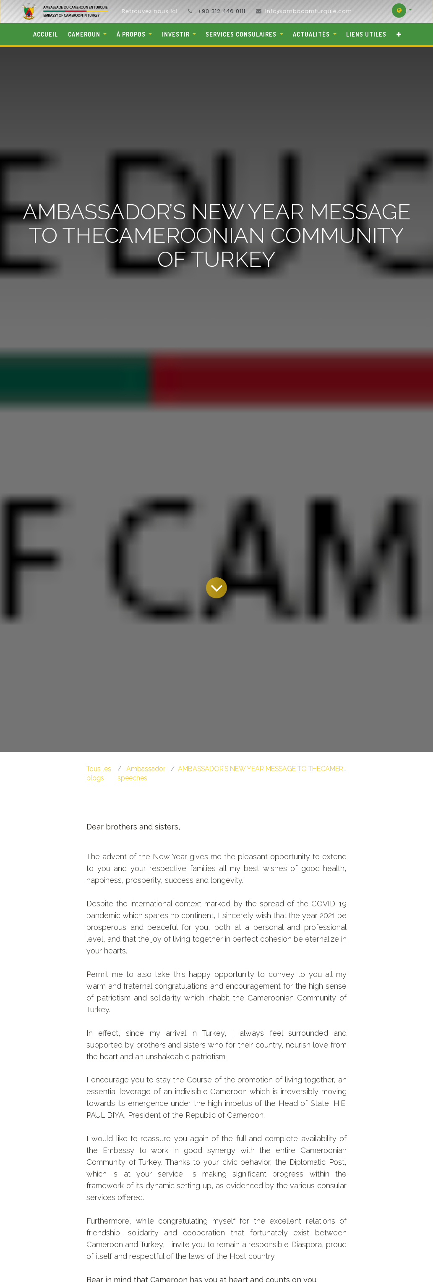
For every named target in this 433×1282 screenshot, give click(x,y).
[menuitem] (45, 34)
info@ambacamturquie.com (308, 11)
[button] (398, 34)
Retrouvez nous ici (149, 11)
